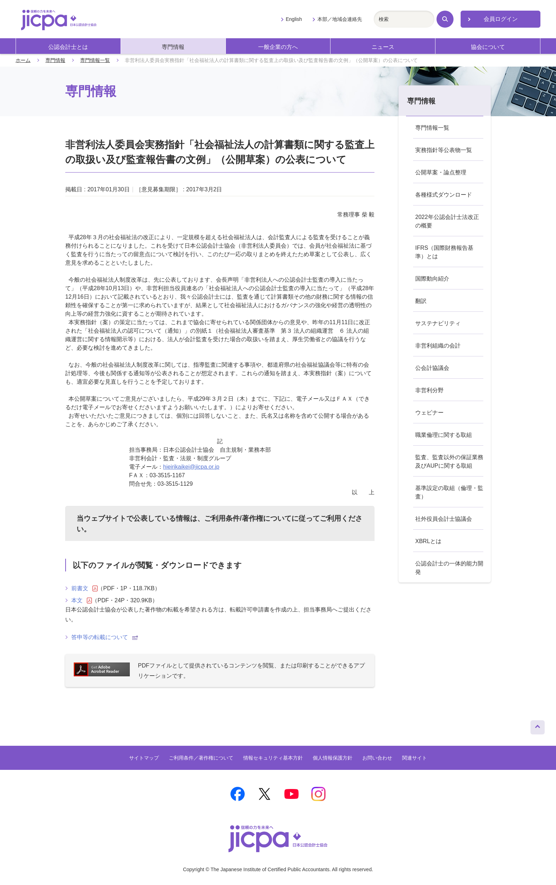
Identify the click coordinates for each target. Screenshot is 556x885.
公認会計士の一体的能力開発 (449, 567)
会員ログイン (501, 19)
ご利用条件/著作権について (247, 518)
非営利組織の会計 (438, 346)
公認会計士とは (68, 47)
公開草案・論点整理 (440, 172)
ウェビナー (429, 413)
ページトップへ (537, 725)
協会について (488, 47)
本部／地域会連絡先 (339, 19)
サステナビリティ (438, 323)
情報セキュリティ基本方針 (273, 758)
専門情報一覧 (95, 60)
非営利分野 (429, 390)
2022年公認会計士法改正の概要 (447, 221)
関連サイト (414, 758)
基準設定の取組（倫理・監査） (449, 492)
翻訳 (421, 301)
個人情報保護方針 (332, 758)
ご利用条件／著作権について (201, 758)
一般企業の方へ (278, 47)
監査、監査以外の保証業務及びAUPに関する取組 (449, 461)
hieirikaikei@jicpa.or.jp (191, 467)
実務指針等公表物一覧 (443, 150)
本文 (81, 600)
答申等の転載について (104, 637)
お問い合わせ (377, 758)
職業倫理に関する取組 (443, 435)
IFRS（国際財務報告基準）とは (444, 252)
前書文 (84, 588)
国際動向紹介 (432, 279)
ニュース (383, 47)
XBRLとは (428, 541)
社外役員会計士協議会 (443, 519)
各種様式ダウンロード (443, 195)
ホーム (23, 60)
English (294, 19)
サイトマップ (144, 758)
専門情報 (173, 47)
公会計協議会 (432, 368)
